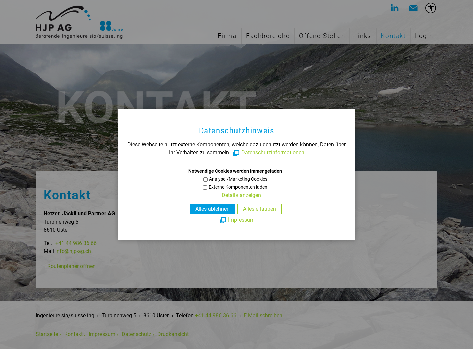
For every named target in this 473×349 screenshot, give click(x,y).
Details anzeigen (241, 195)
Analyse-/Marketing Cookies (238, 179)
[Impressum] (237, 220)
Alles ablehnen (212, 209)
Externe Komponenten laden (238, 187)
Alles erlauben (259, 209)
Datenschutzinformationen (273, 152)
